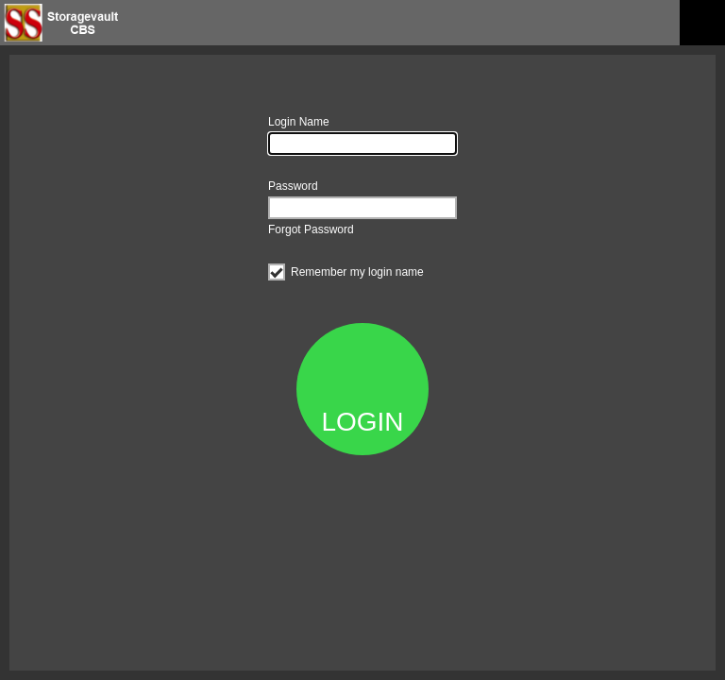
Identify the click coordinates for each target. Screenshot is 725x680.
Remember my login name (346, 270)
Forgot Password (311, 229)
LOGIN (362, 421)
